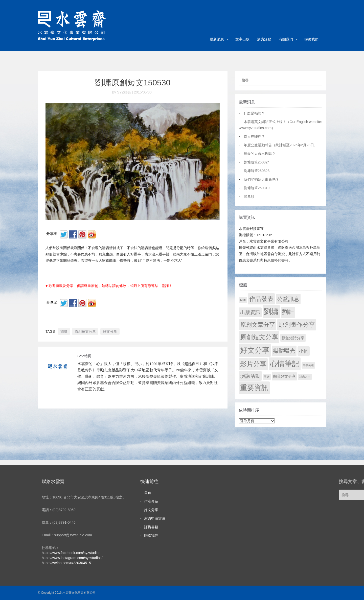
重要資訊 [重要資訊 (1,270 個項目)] (254, 388)
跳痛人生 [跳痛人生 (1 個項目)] (304, 376)
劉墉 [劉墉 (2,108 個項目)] (271, 311)
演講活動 (264, 39)
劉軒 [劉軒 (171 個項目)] (288, 312)
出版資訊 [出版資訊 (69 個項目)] (250, 312)
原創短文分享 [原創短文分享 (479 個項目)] (259, 337)
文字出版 (242, 39)
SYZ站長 (84, 356)
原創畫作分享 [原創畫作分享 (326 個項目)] (297, 324)
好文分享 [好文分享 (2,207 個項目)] (254, 350)
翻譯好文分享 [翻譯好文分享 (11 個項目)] (284, 376)
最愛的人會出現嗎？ (260, 154)
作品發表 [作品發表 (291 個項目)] (261, 298)
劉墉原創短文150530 (133, 82)
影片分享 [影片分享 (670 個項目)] (253, 364)
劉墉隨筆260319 (257, 188)
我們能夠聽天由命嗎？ (261, 179)
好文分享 (110, 331)
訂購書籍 (151, 527)
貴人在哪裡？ (254, 136)
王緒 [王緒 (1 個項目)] (266, 376)
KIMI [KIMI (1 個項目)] (243, 299)
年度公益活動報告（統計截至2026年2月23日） (281, 145)
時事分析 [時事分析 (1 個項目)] (308, 365)
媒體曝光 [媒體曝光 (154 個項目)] (284, 351)
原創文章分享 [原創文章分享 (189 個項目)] (257, 324)
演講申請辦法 (154, 518)
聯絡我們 (311, 39)
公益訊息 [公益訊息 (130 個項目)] (288, 299)
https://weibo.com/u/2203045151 (67, 563)
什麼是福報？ (254, 113)
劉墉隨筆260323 (257, 171)
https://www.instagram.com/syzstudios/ (72, 558)
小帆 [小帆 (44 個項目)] (303, 351)
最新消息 (217, 39)
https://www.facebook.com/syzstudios (71, 553)
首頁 (147, 493)
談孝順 (249, 197)
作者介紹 (151, 501)
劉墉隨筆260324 (257, 162)
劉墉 (63, 331)
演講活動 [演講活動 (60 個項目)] (250, 376)
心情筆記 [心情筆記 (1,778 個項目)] (284, 364)
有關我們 (286, 39)
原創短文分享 (85, 331)
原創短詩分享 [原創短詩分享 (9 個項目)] (293, 338)
